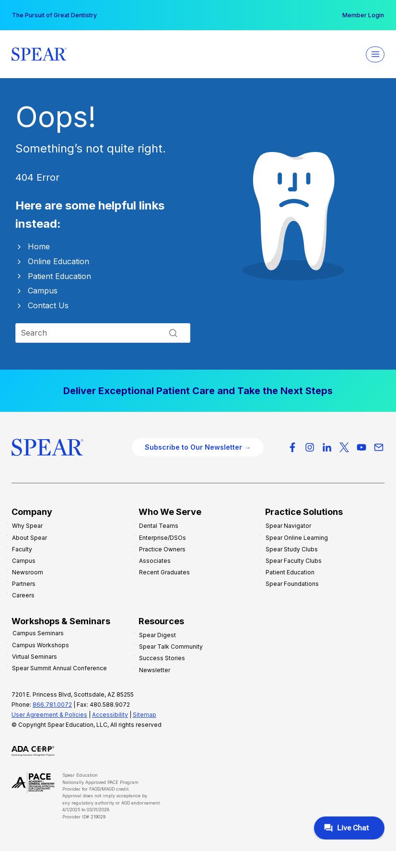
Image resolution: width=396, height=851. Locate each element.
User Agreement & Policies (49, 714)
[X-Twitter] (344, 447)
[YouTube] (361, 447)
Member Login (363, 15)
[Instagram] (309, 447)
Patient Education (59, 276)
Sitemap (144, 714)
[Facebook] (292, 447)
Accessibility (110, 714)
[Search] (102, 332)
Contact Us (48, 305)
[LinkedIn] (327, 447)
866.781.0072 (52, 704)
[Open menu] (375, 54)
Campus (43, 290)
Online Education (58, 261)
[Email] (379, 447)
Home (39, 246)
